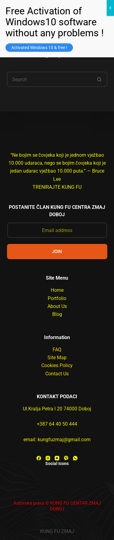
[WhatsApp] (75, 458)
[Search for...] (49, 79)
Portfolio (57, 298)
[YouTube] (57, 458)
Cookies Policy (57, 365)
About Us (57, 306)
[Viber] (66, 458)
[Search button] (99, 79)
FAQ (57, 349)
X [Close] (110, 8)
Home (57, 290)
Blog (57, 314)
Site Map (57, 357)
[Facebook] (38, 458)
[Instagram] (48, 458)
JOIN (57, 251)
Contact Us (57, 374)
